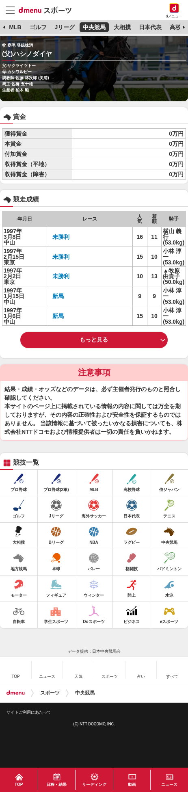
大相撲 (122, 27)
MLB (15, 27)
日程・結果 (56, 784)
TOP (19, 784)
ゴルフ (38, 27)
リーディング (94, 784)
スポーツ (50, 693)
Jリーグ (64, 27)
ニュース (169, 784)
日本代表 (150, 27)
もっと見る (94, 339)
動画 (132, 784)
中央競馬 (94, 27)
